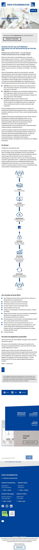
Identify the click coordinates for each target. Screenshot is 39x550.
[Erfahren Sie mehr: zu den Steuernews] (33, 412)
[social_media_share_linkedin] (14, 391)
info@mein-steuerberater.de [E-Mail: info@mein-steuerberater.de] (10, 477)
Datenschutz (23, 536)
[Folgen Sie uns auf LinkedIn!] (11, 505)
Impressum (15, 536)
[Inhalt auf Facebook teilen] (6, 391)
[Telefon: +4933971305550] (24, 489)
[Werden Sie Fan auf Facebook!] (3, 505)
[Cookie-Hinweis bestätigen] (19, 547)
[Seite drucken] (22, 391)
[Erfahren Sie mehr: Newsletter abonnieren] (21, 412)
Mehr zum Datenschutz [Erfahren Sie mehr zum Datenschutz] (19, 544)
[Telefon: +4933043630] (21, 501)
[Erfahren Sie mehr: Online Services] (34, 421)
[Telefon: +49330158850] (7, 489)
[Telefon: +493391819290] (7, 501)
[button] (12, 39)
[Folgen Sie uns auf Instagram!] (7, 505)
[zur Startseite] (18, 4)
